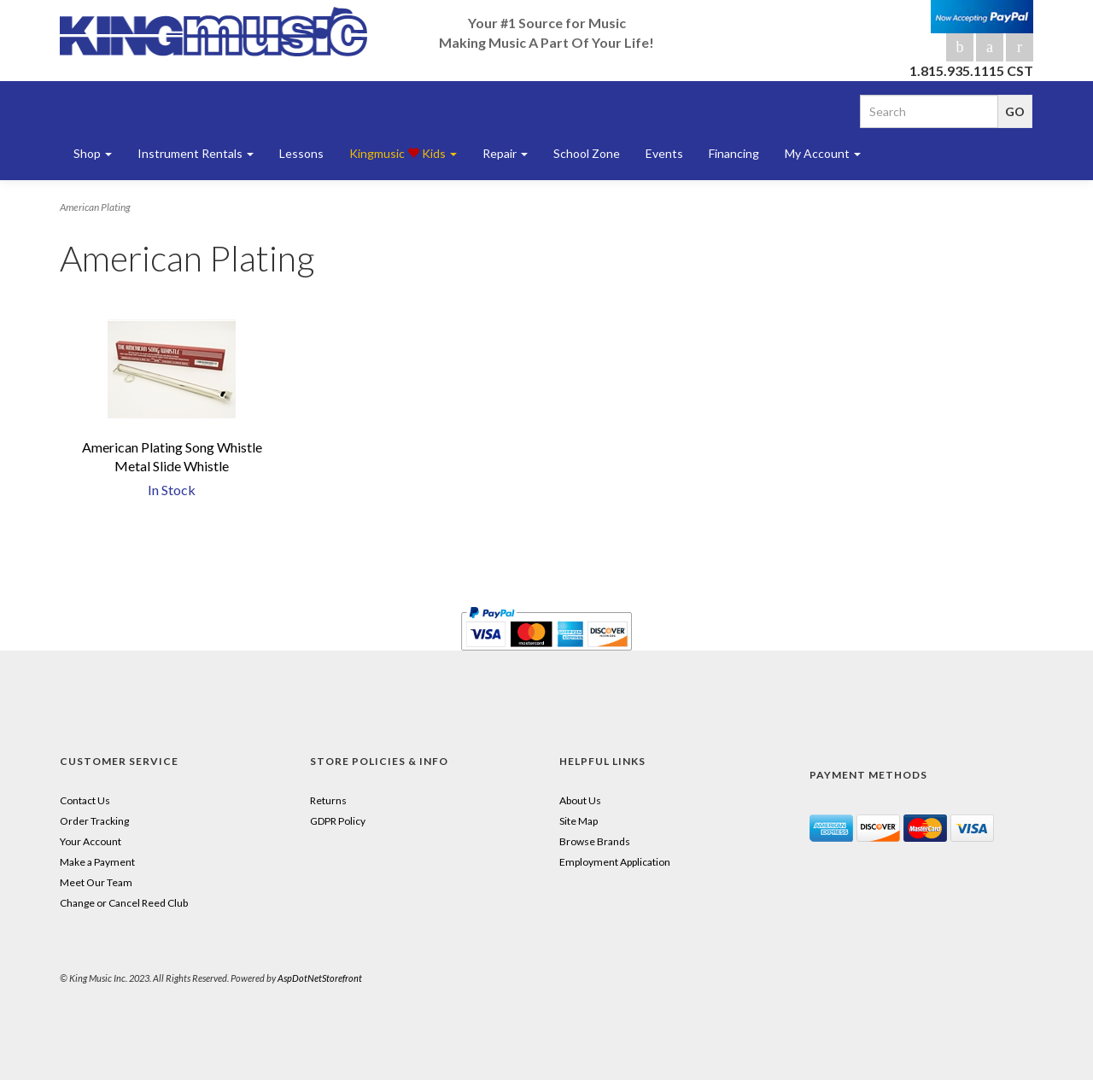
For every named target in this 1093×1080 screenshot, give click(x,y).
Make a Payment (97, 861)
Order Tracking (94, 820)
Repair (505, 153)
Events (664, 153)
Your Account (90, 841)
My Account (823, 153)
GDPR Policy (337, 820)
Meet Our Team (96, 882)
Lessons (301, 153)
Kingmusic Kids (403, 153)
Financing (734, 153)
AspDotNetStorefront (320, 978)
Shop (92, 153)
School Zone (586, 153)
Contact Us (85, 800)
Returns (328, 800)
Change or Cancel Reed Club (124, 902)
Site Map (578, 820)
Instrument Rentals (195, 153)
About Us (580, 800)
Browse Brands (594, 841)
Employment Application (614, 861)
